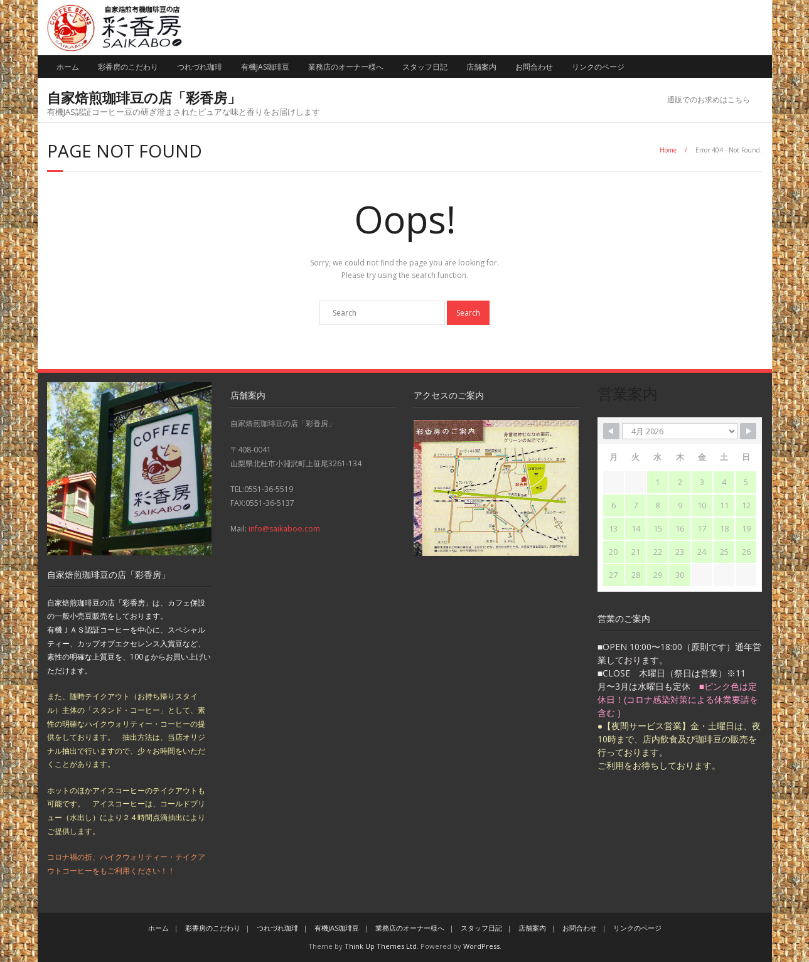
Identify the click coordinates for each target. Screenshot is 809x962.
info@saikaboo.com (284, 528)
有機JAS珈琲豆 (265, 66)
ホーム (67, 66)
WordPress (481, 946)
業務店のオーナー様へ (345, 66)
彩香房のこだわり (128, 66)
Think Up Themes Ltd (381, 946)
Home (668, 150)
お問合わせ (534, 66)
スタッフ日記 (424, 66)
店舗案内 (481, 66)
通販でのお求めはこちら (708, 99)
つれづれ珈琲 (199, 66)
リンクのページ (598, 66)
